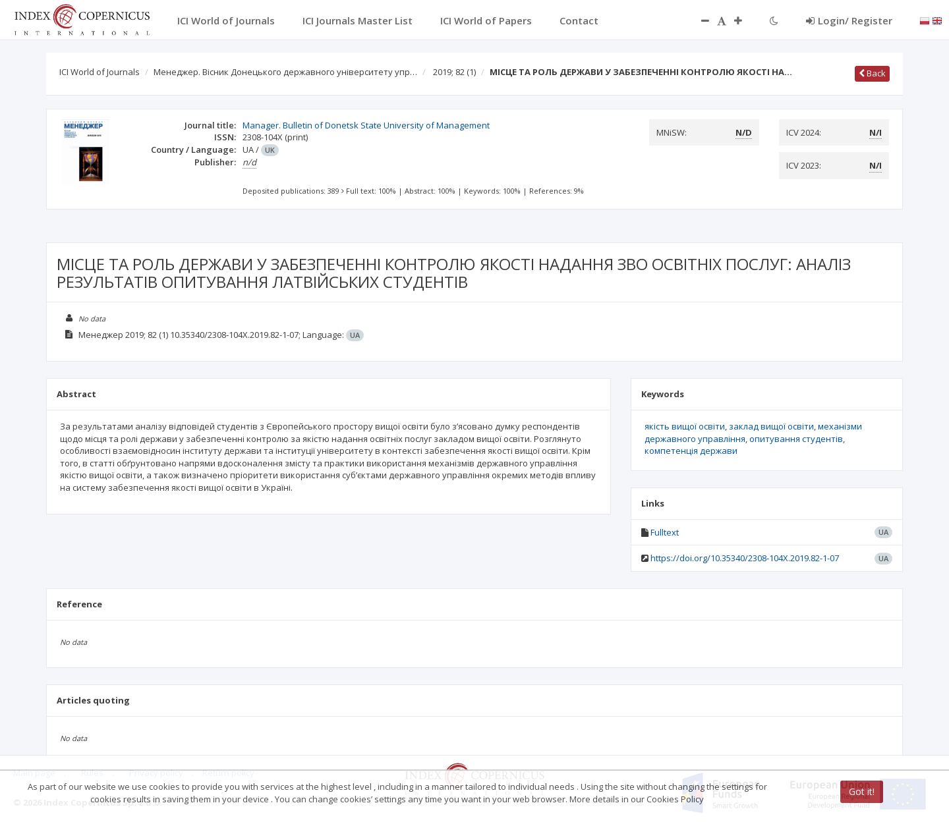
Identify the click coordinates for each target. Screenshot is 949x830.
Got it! (862, 791)
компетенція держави (691, 450)
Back (872, 73)
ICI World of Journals (99, 72)
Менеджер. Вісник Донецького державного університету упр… (285, 72)
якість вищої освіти (685, 426)
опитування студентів (796, 439)
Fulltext (664, 532)
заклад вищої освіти (771, 426)
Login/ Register (849, 20)
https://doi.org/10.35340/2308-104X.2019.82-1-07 (744, 558)
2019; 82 (454, 72)
